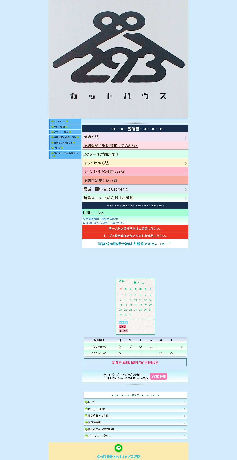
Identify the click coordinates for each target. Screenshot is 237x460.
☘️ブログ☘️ (57, 147)
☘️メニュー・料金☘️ (61, 132)
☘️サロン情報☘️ (59, 126)
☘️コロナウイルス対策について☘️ (65, 154)
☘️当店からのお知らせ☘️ (63, 142)
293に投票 (158, 376)
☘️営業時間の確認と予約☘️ (65, 137)
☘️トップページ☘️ (59, 121)
